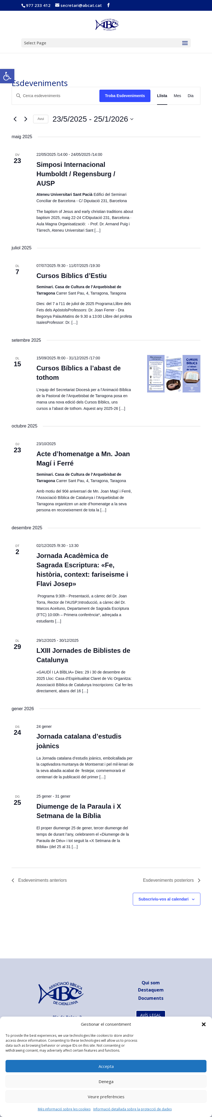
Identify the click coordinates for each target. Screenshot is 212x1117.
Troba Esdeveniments (125, 95)
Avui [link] (41, 119)
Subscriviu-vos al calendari (164, 899)
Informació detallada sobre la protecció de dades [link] (132, 1109)
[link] (7, 76)
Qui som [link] (151, 983)
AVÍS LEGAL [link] (150, 1015)
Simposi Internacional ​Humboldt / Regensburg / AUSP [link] (75, 174)
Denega (106, 1081)
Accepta (106, 1066)
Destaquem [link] (151, 990)
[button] (203, 1024)
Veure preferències (106, 1096)
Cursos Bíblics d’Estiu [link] (71, 275)
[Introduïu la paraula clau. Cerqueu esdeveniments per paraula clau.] (55, 96)
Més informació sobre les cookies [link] (64, 1109)
